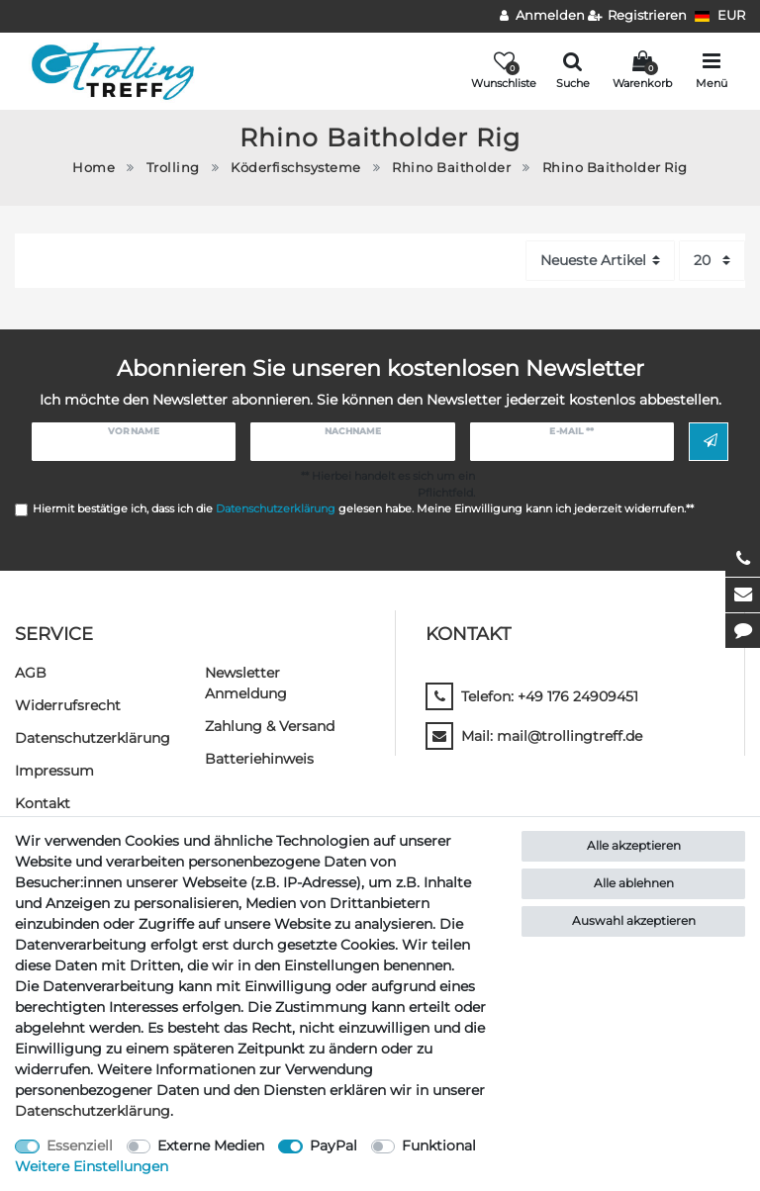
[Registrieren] (638, 16)
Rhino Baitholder (451, 167)
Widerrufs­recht (68, 705)
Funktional (439, 1145)
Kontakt (42, 803)
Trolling (173, 167)
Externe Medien (210, 1145)
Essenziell (80, 1145)
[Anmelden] (542, 16)
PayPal (333, 1145)
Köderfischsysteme (296, 167)
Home (93, 167)
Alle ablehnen (634, 882)
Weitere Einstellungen (91, 1166)
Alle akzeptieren (634, 845)
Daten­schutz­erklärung (92, 738)
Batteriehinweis (259, 759)
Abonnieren (710, 441)
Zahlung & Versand (269, 726)
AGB (31, 673)
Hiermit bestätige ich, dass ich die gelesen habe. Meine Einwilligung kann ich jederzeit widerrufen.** (363, 508)
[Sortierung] (600, 260)
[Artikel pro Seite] (712, 260)
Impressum (54, 770)
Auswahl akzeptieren (634, 920)
